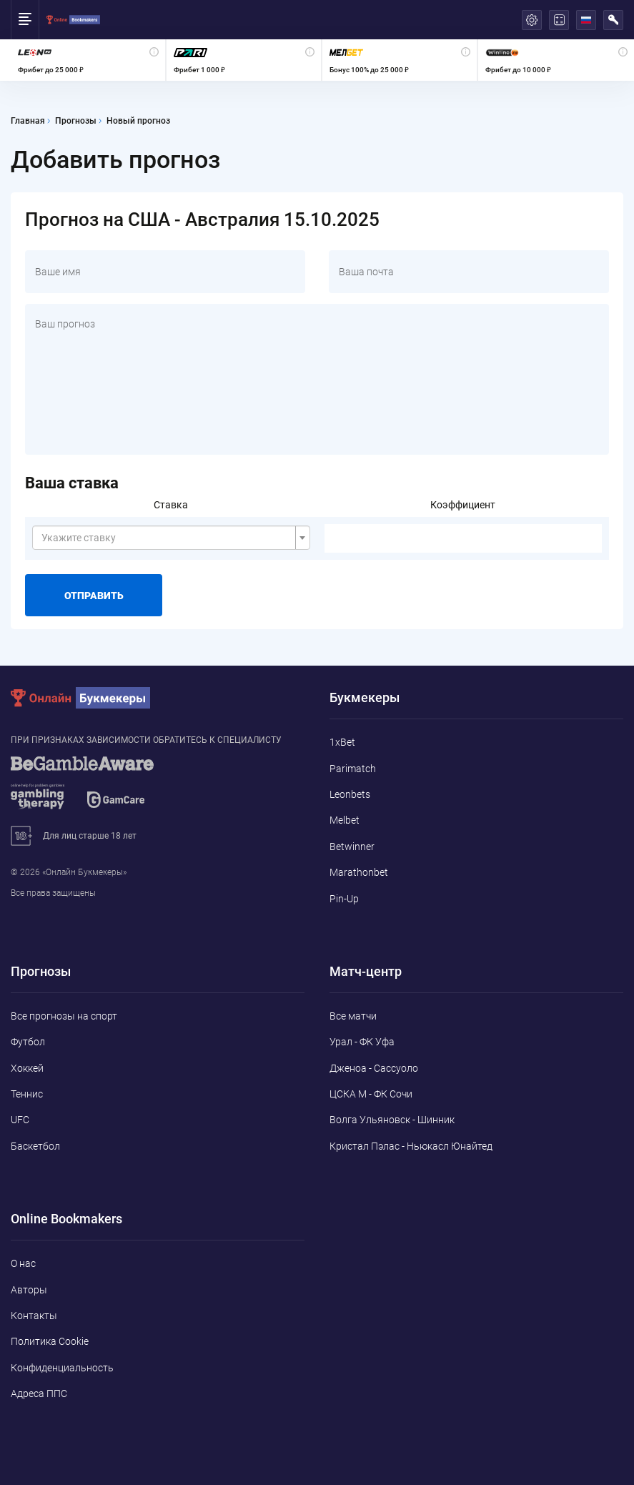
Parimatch (353, 768)
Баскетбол (35, 1146)
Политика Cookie (50, 1341)
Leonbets (350, 794)
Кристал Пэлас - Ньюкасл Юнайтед (411, 1146)
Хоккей (27, 1068)
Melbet (345, 820)
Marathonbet (359, 872)
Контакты (34, 1315)
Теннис (27, 1094)
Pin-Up (344, 898)
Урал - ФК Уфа (362, 1041)
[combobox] (171, 538)
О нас (23, 1263)
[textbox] (166, 538)
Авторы (29, 1290)
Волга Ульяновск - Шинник (392, 1119)
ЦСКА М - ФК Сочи (371, 1094)
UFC (20, 1119)
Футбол (28, 1041)
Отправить (94, 595)
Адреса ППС (39, 1393)
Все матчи (353, 1016)
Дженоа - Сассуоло (374, 1068)
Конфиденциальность (62, 1367)
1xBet (342, 742)
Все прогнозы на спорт (64, 1016)
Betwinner (352, 846)
